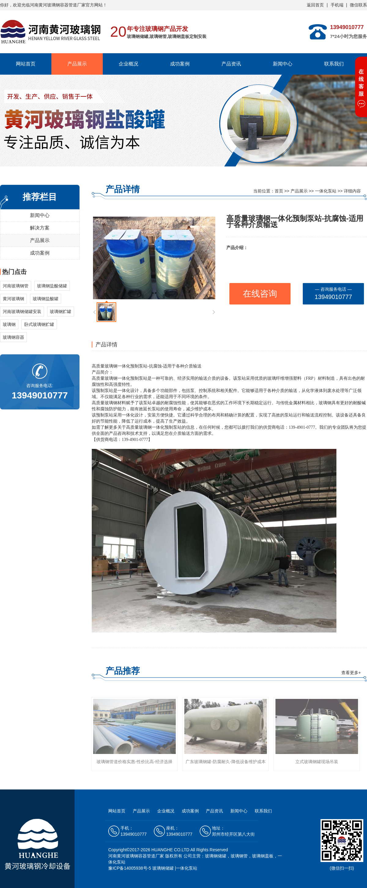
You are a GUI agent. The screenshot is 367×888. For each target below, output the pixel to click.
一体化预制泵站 (132, 366)
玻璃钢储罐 (163, 868)
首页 (279, 190)
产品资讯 (231, 63)
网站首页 (25, 63)
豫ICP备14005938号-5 (129, 868)
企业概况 (128, 63)
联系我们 (334, 63)
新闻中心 (282, 63)
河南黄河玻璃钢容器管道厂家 (136, 855)
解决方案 (40, 227)
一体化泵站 (325, 190)
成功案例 (180, 63)
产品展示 (77, 63)
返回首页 (315, 4)
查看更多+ (351, 672)
